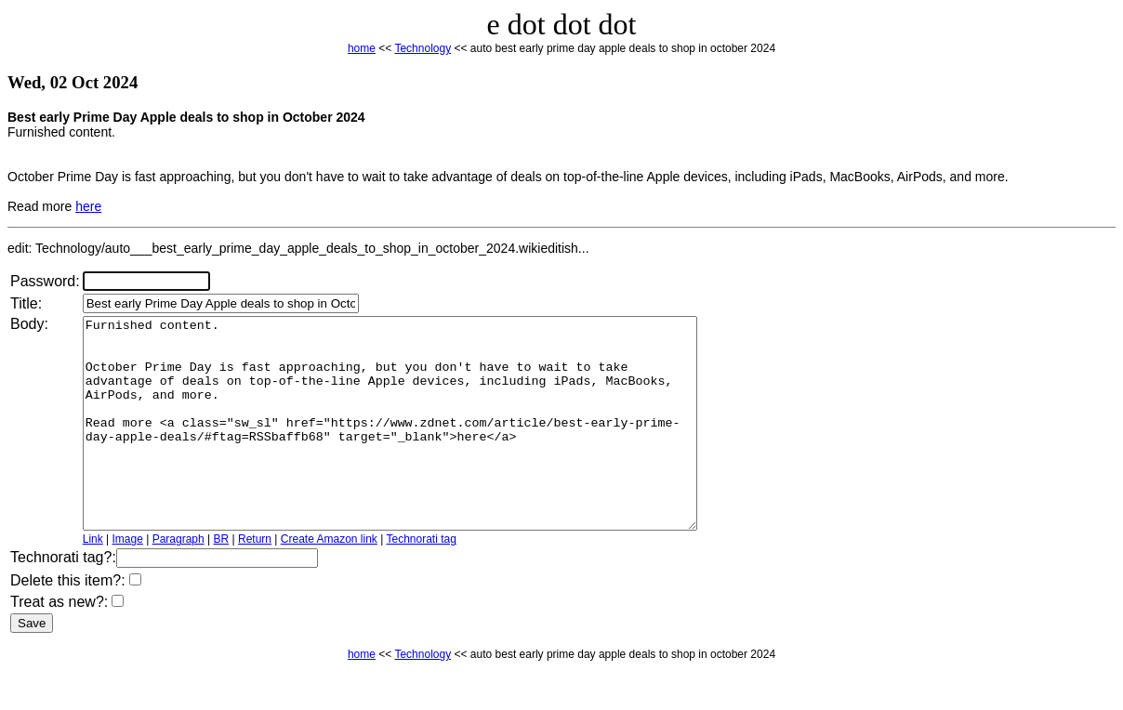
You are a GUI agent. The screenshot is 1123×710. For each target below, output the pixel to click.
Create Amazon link (329, 580)
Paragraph (178, 580)
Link (93, 580)
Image (127, 580)
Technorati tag (421, 580)
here (88, 206)
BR (222, 580)
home (362, 48)
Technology (422, 48)
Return (254, 580)
